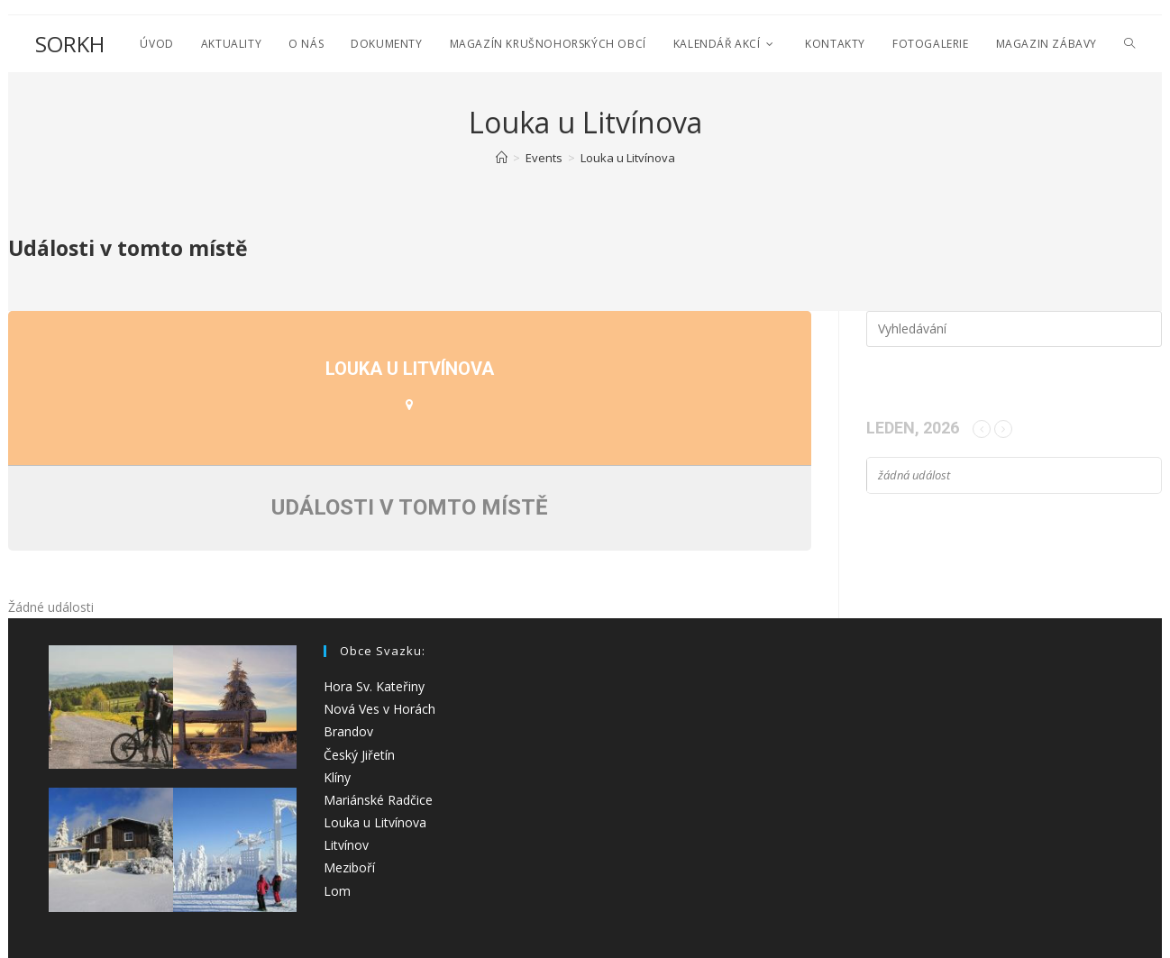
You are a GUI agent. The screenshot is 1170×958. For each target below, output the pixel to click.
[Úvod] (501, 158)
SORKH (70, 44)
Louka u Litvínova (375, 822)
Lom (337, 890)
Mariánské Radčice (378, 799)
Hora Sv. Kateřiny (374, 686)
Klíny (337, 777)
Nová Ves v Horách (379, 708)
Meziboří (349, 867)
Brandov (348, 731)
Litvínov (346, 844)
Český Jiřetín (359, 754)
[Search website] (1129, 43)
